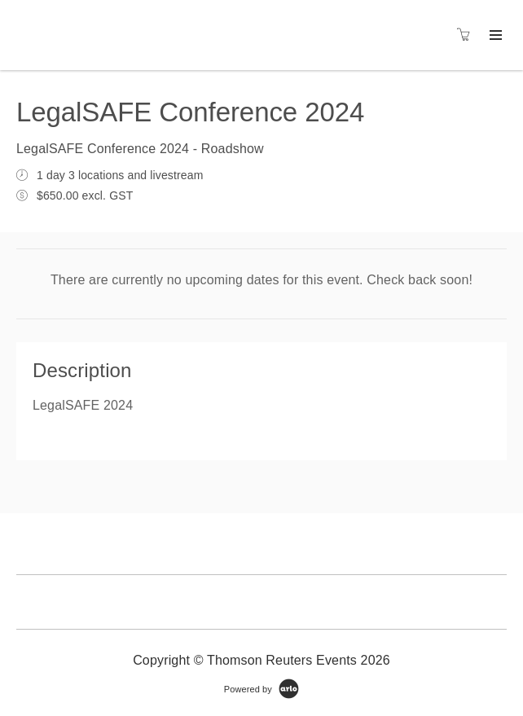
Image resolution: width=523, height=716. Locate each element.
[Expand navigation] (494, 35)
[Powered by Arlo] (261, 688)
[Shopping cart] (467, 35)
